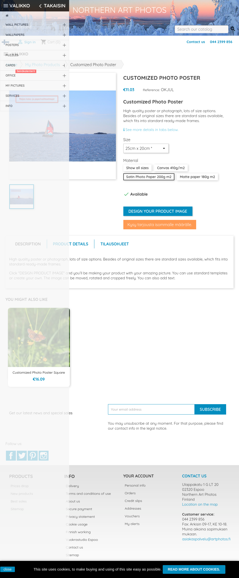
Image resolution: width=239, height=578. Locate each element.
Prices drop (20, 489)
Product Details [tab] (70, 246)
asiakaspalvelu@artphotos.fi (206, 542)
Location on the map (200, 507)
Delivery (72, 489)
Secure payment (79, 512)
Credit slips (133, 503)
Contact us (195, 42)
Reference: (151, 93)
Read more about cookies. (194, 569)
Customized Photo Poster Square (39, 375)
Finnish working (78, 535)
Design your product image (158, 214)
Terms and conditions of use (88, 496)
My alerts (132, 527)
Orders (130, 496)
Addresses (133, 511)
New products (22, 496)
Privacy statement (80, 519)
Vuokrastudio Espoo (82, 542)
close (7, 569)
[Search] (201, 29)
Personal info (135, 488)
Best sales (19, 504)
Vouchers (132, 519)
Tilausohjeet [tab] (114, 246)
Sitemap (17, 512)
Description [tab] (28, 246)
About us (73, 504)
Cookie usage (77, 527)
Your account (138, 478)
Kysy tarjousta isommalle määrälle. (160, 227)
